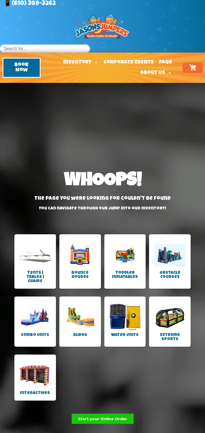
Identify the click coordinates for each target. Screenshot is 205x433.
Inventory (80, 62)
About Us (156, 73)
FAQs (165, 62)
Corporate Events (129, 62)
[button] (22, 68)
